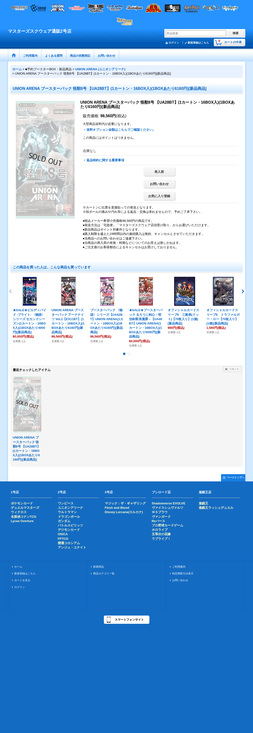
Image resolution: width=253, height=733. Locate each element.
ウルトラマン (67, 512)
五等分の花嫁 (161, 534)
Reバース (158, 521)
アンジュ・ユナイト (72, 547)
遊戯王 (203, 503)
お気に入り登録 (159, 196)
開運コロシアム (69, 543)
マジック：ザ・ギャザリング (125, 503)
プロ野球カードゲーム (167, 525)
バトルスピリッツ (70, 525)
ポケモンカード (22, 503)
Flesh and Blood (117, 507)
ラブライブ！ (161, 538)
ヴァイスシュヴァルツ (167, 507)
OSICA (63, 534)
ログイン (174, 42)
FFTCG (63, 538)
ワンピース (66, 503)
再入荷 (159, 172)
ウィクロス (19, 512)
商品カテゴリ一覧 (104, 573)
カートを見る (22, 580)
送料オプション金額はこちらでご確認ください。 (121, 129)
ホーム (18, 566)
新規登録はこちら (198, 42)
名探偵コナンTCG (23, 516)
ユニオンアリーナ (70, 507)
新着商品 (98, 566)
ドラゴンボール (69, 516)
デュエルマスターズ (25, 507)
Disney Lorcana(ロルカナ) (124, 512)
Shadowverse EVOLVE (168, 503)
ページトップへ (235, 477)
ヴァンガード (161, 516)
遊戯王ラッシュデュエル (216, 507)
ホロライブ (160, 530)
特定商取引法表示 (182, 573)
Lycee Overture (22, 521)
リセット (234, 369)
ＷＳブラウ (160, 512)
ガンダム (64, 521)
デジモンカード (69, 530)
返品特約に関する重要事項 (105, 160)
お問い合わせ (159, 184)
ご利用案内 (178, 566)
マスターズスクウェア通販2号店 (39, 31)
